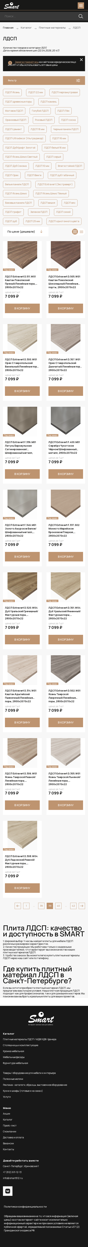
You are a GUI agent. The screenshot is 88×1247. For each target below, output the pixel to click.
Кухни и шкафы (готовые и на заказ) (23, 1091)
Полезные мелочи (13, 1079)
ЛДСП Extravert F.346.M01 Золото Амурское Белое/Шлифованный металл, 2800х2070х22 (20, 530)
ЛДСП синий (63, 212)
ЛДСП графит (13, 212)
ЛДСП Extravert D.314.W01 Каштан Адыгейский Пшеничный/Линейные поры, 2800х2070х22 (20, 696)
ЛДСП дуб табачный (62, 175)
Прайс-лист (10, 1125)
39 (49, 905)
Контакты (8, 1149)
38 (41, 905)
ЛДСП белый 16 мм (55, 147)
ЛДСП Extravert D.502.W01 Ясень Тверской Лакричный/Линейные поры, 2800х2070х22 (64, 696)
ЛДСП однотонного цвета (64, 221)
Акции (6, 1113)
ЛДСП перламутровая (65, 92)
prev (18, 906)
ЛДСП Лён (63, 110)
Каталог (7, 1119)
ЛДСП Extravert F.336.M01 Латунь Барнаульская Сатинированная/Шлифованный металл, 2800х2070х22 (20, 447)
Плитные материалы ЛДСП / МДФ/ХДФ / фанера (29, 1039)
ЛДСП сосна (68, 120)
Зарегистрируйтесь (26, 62)
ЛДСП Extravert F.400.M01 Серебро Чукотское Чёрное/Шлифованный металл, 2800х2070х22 (64, 447)
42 (73, 905)
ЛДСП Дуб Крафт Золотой (20, 147)
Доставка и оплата (13, 1137)
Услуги (7, 1096)
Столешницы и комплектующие (20, 1045)
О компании (9, 1131)
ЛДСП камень (49, 101)
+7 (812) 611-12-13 (12, 1172)
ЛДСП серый (53, 156)
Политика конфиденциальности (25, 1206)
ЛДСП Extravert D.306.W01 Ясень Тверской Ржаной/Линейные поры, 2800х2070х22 (21, 779)
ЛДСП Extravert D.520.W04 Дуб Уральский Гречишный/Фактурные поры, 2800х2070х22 (21, 613)
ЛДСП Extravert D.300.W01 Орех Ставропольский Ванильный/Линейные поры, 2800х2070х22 (22, 365)
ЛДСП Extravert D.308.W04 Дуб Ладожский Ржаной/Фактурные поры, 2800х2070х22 (21, 861)
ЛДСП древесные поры (18, 101)
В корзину (22, 308)
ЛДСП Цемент (13, 129)
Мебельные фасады (14, 1057)
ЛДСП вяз (69, 202)
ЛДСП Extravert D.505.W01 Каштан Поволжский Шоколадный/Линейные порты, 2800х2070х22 (64, 282)
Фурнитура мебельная (15, 1063)
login (66, 5)
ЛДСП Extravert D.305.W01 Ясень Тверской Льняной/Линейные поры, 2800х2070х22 (64, 779)
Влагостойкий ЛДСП (70, 166)
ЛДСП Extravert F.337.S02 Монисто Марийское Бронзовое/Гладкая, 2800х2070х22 (63, 530)
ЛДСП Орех (11, 175)
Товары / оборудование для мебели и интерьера (29, 1073)
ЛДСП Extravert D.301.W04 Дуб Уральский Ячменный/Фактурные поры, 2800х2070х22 (64, 613)
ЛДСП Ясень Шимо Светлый (21, 156)
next (82, 906)
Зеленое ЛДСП (38, 212)
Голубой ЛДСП (40, 110)
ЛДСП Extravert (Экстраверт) (55, 184)
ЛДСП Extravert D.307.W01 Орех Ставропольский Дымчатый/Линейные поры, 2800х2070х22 (65, 365)
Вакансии (8, 1143)
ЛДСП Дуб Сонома (16, 166)
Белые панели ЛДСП (17, 184)
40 (58, 905)
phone (59, 5)
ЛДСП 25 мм (33, 221)
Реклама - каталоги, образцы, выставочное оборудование (35, 1085)
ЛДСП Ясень (12, 92)
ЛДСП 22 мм (35, 92)
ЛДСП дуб (11, 221)
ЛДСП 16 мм (59, 138)
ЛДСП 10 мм (42, 166)
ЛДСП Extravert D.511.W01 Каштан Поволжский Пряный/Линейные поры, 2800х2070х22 (20, 282)
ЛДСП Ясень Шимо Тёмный (51, 193)
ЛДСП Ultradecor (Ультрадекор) (24, 138)
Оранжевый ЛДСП (15, 120)
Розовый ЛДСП (43, 120)
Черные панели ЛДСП (66, 129)
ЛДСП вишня (48, 202)
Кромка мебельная (13, 1051)
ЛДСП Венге (34, 175)
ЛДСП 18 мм (37, 129)
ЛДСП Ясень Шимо (16, 193)
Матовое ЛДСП (14, 110)
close (81, 59)
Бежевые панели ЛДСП (18, 202)
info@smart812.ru (13, 1178)
